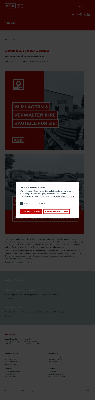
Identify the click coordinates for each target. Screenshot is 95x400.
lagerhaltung (35, 61)
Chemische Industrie (12, 371)
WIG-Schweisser (11, 361)
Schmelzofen (52, 361)
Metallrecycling (10, 376)
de (79, 6)
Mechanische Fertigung (56, 376)
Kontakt (8, 391)
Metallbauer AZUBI (12, 359)
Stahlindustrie (10, 374)
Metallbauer (9, 357)
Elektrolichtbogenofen (56, 374)
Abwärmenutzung (54, 357)
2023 (46, 61)
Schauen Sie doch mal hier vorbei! (19, 262)
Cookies (87, 391)
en (82, 6)
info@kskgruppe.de (31, 343)
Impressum (49, 391)
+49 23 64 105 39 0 (30, 339)
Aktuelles (13, 39)
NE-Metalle (9, 379)
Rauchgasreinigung (55, 359)
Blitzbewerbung (10, 364)
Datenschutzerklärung (64, 196)
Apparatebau (52, 371)
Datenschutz (68, 391)
